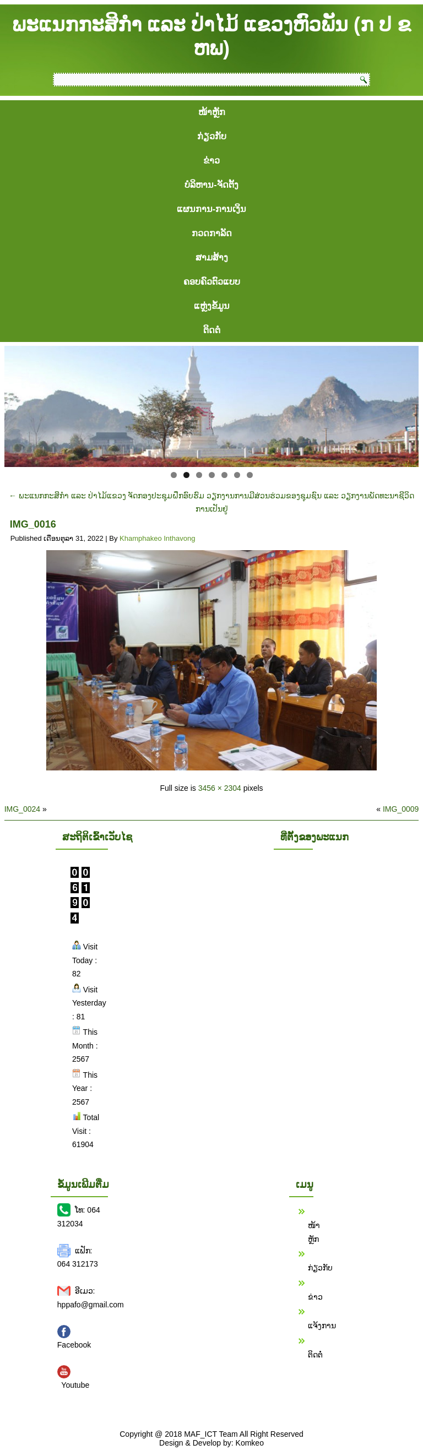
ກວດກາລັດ (212, 233)
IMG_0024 (22, 809)
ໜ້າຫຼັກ (211, 112)
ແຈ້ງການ (322, 1325)
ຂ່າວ (211, 160)
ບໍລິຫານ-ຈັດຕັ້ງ (211, 184)
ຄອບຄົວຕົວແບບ (211, 281)
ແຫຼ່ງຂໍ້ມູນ (212, 306)
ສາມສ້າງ (212, 257)
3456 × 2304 (219, 788)
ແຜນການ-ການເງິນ (211, 209)
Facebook (74, 1344)
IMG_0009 (401, 809)
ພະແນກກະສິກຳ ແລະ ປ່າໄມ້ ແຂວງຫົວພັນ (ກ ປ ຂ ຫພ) (211, 36)
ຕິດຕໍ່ (211, 330)
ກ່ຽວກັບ (211, 136)
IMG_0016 (33, 524)
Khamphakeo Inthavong (157, 538)
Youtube (75, 1385)
